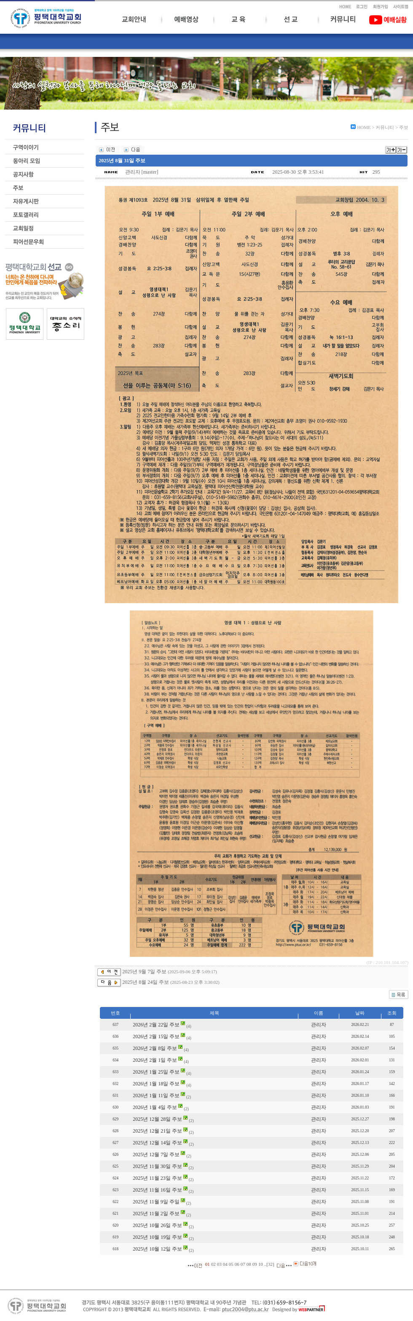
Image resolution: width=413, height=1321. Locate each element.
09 (254, 1264)
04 (225, 1264)
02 (213, 1264)
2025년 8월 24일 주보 (145, 982)
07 (243, 1264)
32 (270, 1264)
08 (249, 1264)
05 (231, 1264)
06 (237, 1264)
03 (219, 1264)
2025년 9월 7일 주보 (144, 972)
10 (260, 1264)
